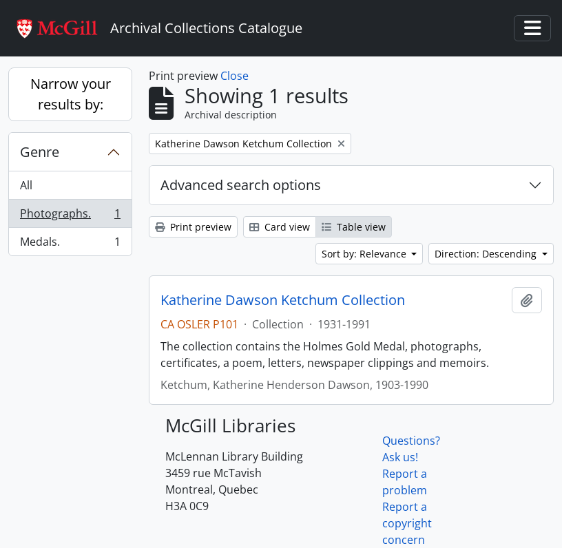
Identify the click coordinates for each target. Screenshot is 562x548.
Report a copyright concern (407, 523)
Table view (354, 226)
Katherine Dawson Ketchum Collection (282, 300)
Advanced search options (240, 185)
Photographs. (70, 216)
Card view (279, 226)
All (26, 185)
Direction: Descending (487, 253)
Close (234, 75)
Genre (39, 152)
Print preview (193, 226)
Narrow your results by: (70, 94)
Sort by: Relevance (365, 253)
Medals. (70, 244)
